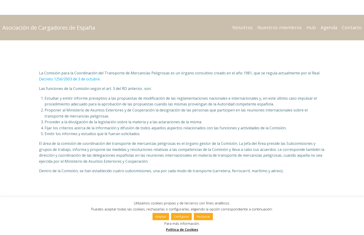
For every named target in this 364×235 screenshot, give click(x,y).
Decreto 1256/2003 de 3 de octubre (69, 79)
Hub (311, 27)
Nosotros (242, 27)
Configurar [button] (181, 216)
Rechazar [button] (203, 216)
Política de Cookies (182, 229)
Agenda (329, 27)
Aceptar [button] (160, 216)
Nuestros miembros (279, 27)
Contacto (352, 27)
